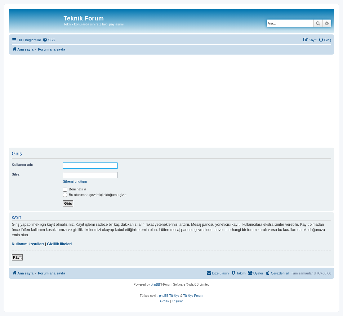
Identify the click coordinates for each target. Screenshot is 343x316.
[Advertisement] (176, 101)
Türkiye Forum (193, 295)
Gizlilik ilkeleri (59, 244)
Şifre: (16, 174)
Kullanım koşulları (28, 244)
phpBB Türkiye (169, 295)
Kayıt (17, 257)
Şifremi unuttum (75, 181)
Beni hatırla (74, 189)
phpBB (155, 284)
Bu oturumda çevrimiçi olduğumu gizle (95, 195)
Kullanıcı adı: (22, 165)
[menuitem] (48, 40)
